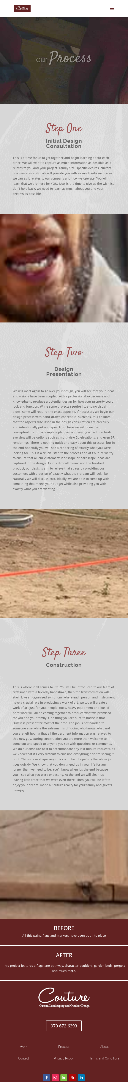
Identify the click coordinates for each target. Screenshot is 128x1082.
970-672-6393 (64, 1026)
